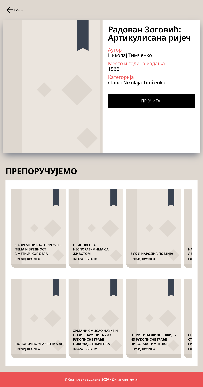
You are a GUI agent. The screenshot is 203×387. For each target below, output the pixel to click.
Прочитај (151, 101)
